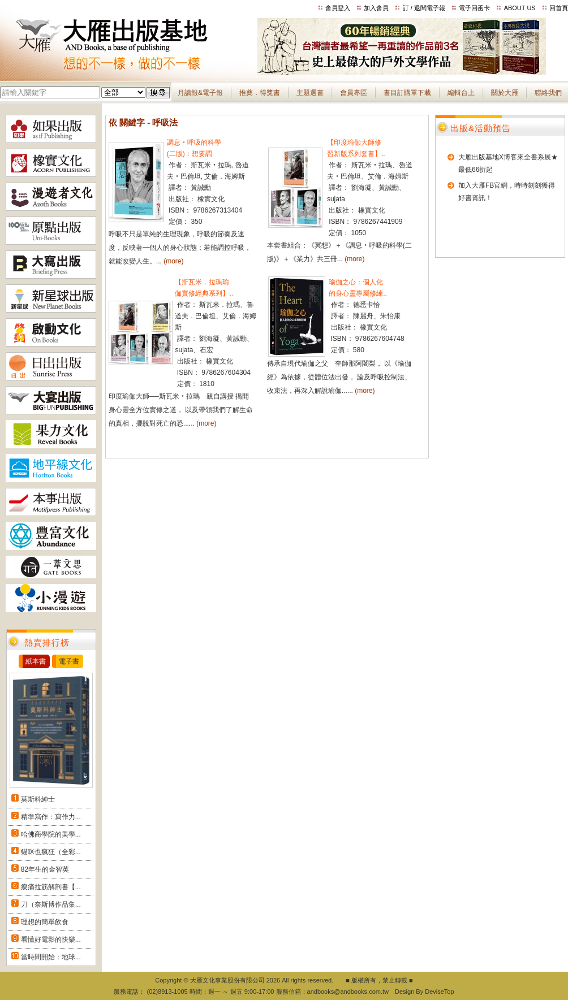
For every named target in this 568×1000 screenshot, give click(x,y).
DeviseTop (439, 991)
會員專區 (353, 93)
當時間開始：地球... (51, 957)
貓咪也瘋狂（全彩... (51, 852)
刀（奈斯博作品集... (51, 904)
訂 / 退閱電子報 (424, 8)
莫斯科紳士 (38, 799)
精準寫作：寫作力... (51, 817)
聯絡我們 (548, 93)
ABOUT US (520, 8)
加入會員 (376, 8)
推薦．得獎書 (259, 93)
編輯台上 (461, 93)
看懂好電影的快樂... (51, 939)
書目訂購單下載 (407, 93)
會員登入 (337, 8)
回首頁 (558, 8)
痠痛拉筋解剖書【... (51, 887)
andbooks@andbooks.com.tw (348, 991)
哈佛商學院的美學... (51, 834)
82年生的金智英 (45, 869)
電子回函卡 (474, 8)
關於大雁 (504, 93)
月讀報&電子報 (200, 93)
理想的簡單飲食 (44, 922)
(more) (173, 261)
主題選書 (310, 93)
